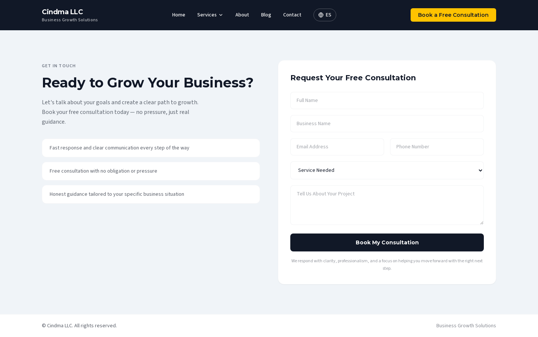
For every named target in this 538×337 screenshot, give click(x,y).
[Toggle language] (324, 15)
